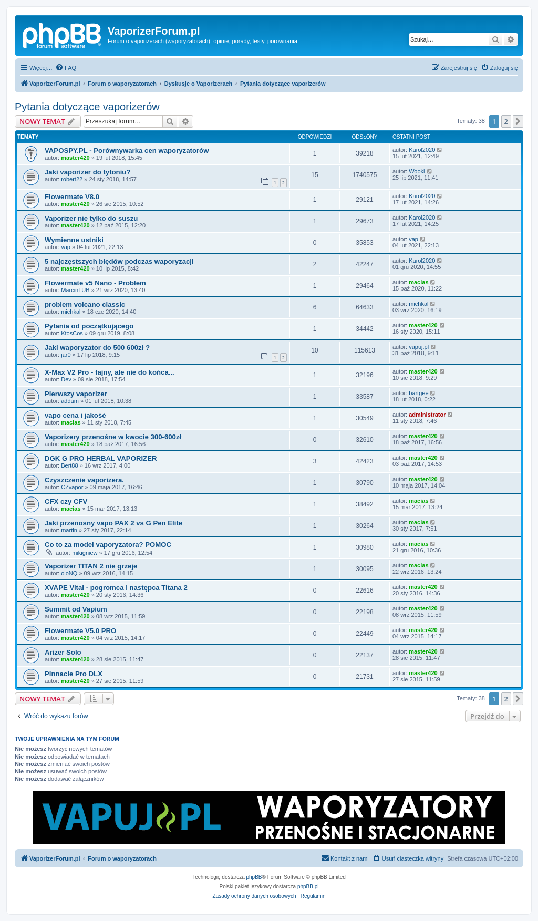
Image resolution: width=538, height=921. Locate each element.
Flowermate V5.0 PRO (80, 631)
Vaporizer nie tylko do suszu (91, 218)
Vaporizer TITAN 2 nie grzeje (91, 566)
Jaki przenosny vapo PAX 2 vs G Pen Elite (113, 523)
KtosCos (72, 333)
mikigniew (84, 553)
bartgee (418, 393)
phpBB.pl (308, 886)
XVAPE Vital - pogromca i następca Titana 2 (116, 588)
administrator (427, 414)
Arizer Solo (63, 652)
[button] (518, 121)
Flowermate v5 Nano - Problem (95, 283)
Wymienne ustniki (74, 240)
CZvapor (72, 487)
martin (69, 530)
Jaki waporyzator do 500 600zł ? (97, 347)
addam (70, 401)
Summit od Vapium (76, 609)
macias (418, 282)
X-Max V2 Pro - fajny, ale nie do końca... (109, 372)
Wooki (417, 171)
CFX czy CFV (66, 501)
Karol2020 (422, 150)
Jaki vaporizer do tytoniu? (87, 172)
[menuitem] (65, 67)
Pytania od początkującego (89, 326)
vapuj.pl (419, 347)
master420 (75, 157)
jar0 (65, 354)
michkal (70, 311)
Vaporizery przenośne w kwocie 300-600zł (113, 437)
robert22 (71, 179)
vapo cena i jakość (75, 415)
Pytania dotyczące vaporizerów (87, 106)
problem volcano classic (85, 304)
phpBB (254, 877)
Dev (66, 379)
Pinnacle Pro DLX (73, 674)
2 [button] (506, 121)
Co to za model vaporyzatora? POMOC (108, 545)
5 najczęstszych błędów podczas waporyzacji (119, 261)
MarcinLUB (75, 290)
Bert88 (69, 465)
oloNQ (69, 573)
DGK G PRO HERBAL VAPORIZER (101, 458)
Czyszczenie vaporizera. (84, 480)
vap (65, 247)
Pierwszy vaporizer (76, 394)
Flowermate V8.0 (72, 197)
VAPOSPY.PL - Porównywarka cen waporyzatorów (127, 150)
